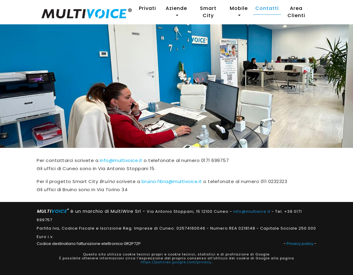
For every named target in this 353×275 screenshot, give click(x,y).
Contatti (267, 8)
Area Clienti (296, 12)
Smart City (208, 12)
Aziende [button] (176, 8)
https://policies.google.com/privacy (176, 262)
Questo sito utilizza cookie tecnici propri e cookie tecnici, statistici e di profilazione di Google (176, 254)
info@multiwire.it (251, 211)
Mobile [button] (239, 8)
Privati (147, 8)
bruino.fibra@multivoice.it (172, 181)
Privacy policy (300, 243)
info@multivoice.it (121, 160)
